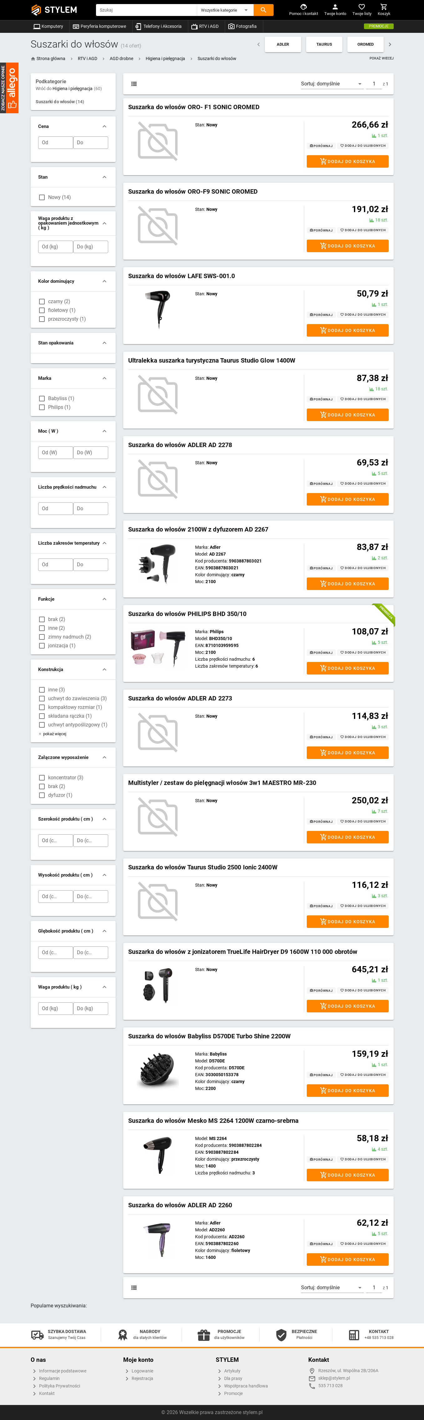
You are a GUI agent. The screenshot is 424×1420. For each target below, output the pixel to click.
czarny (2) (59, 301)
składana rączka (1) (70, 716)
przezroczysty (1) (67, 319)
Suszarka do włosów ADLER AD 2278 (180, 445)
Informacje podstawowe (58, 1371)
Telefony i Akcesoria (158, 26)
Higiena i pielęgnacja (77, 88)
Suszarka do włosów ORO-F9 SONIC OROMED (193, 191)
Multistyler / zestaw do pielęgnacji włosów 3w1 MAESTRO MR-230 (222, 782)
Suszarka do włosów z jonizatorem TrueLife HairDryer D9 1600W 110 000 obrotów (243, 951)
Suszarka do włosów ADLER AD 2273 (180, 698)
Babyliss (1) (61, 398)
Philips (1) (59, 407)
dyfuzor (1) (60, 795)
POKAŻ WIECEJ (382, 58)
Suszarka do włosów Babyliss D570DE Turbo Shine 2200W (209, 1036)
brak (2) (56, 619)
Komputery (48, 26)
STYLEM (61, 10)
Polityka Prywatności (55, 1386)
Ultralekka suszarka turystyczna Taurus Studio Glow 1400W (211, 360)
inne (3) (56, 690)
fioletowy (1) (62, 310)
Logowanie (138, 1371)
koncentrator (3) (65, 778)
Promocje (379, 26)
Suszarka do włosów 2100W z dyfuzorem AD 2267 (198, 529)
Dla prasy (229, 1378)
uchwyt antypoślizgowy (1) (78, 725)
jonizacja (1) (62, 646)
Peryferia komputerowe (99, 26)
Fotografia (242, 26)
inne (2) (56, 628)
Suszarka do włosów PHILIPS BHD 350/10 (187, 614)
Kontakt (43, 1393)
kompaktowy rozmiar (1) (75, 707)
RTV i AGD (205, 26)
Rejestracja (138, 1378)
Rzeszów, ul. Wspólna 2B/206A (348, 1370)
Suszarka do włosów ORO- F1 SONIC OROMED (194, 107)
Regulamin (45, 1378)
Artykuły (228, 1371)
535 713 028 (330, 1385)
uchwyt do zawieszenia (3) (77, 698)
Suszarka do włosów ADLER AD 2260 (180, 1205)
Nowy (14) (59, 197)
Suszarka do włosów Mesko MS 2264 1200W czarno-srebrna (213, 1120)
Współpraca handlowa (242, 1386)
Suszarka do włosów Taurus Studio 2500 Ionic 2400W (202, 867)
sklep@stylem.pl (334, 1378)
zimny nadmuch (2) (69, 637)
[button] (225, 10)
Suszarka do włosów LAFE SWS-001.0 (181, 276)
